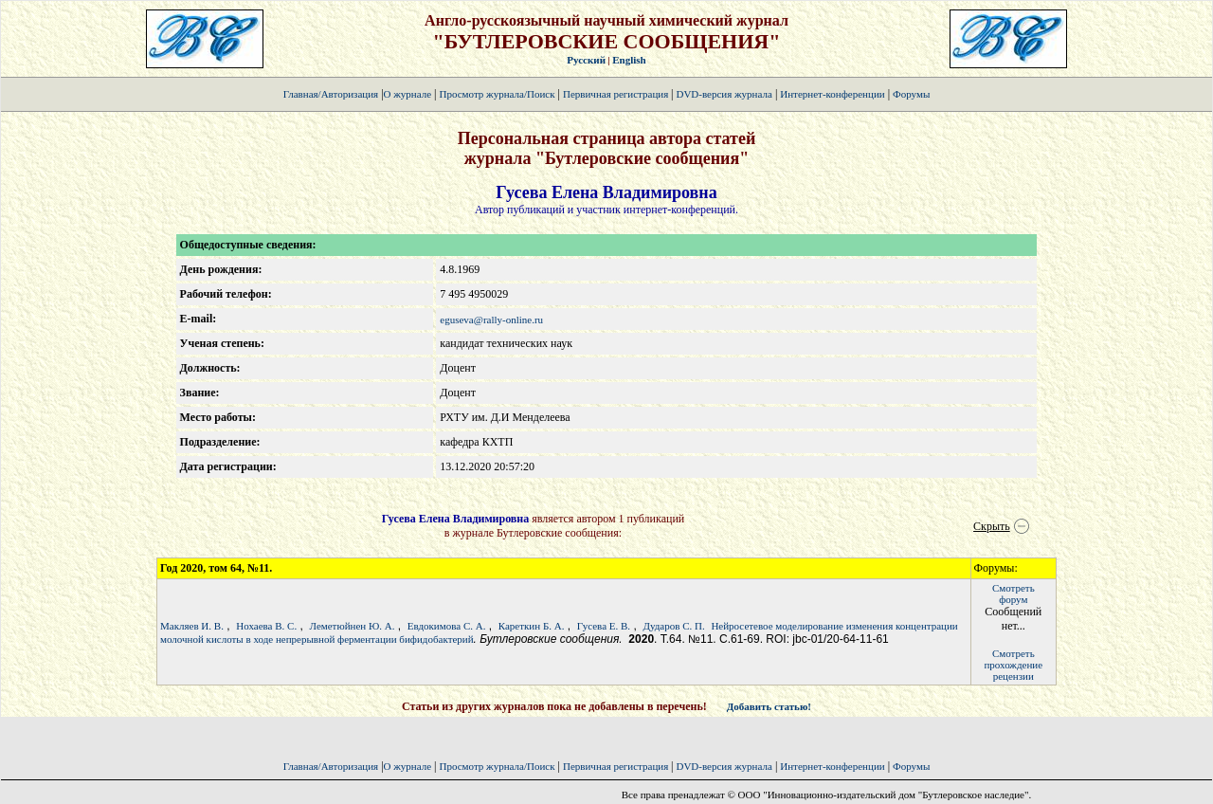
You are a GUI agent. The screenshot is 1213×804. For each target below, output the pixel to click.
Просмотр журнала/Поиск (496, 94)
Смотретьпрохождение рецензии (1013, 665)
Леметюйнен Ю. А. (352, 625)
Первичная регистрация (617, 94)
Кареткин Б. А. (531, 625)
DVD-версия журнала (723, 94)
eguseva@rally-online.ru (491, 319)
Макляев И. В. (192, 625)
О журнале (408, 94)
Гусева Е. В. (603, 625)
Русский (586, 59)
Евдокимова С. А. (446, 625)
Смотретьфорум (1013, 593)
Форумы (911, 94)
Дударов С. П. (673, 625)
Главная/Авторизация (330, 94)
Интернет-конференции (832, 94)
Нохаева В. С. (266, 625)
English (628, 59)
